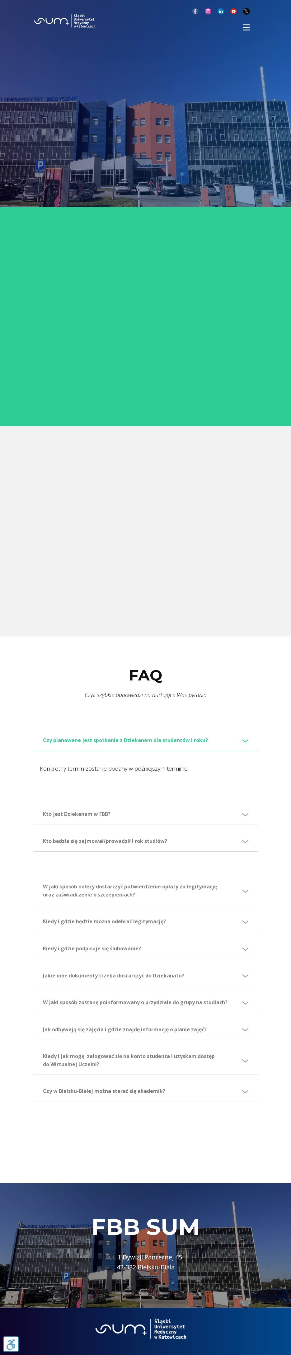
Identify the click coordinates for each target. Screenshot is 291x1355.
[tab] (146, 740)
